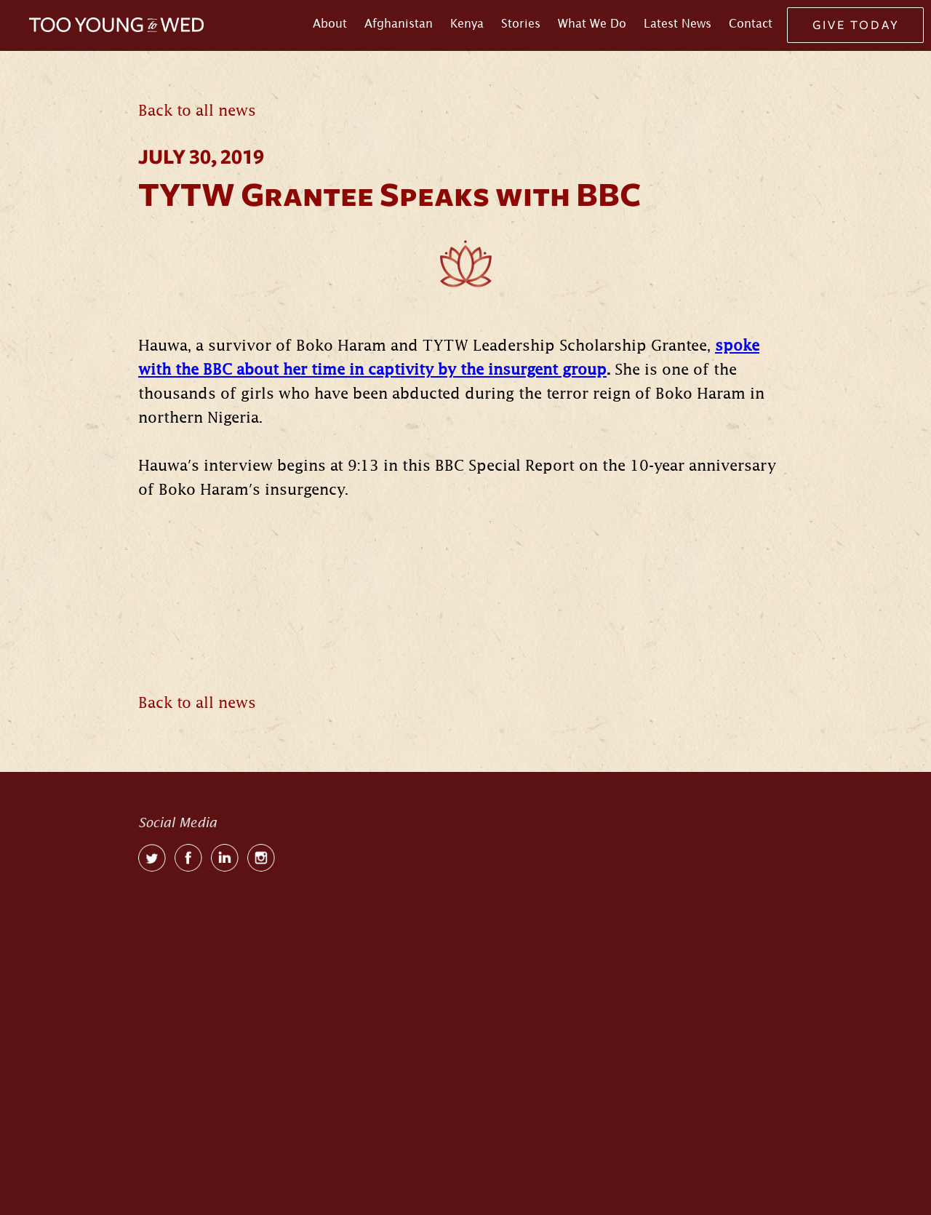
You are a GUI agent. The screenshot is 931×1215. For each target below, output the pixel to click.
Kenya (467, 23)
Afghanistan (398, 23)
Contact (750, 23)
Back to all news (197, 111)
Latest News (677, 23)
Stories (520, 23)
